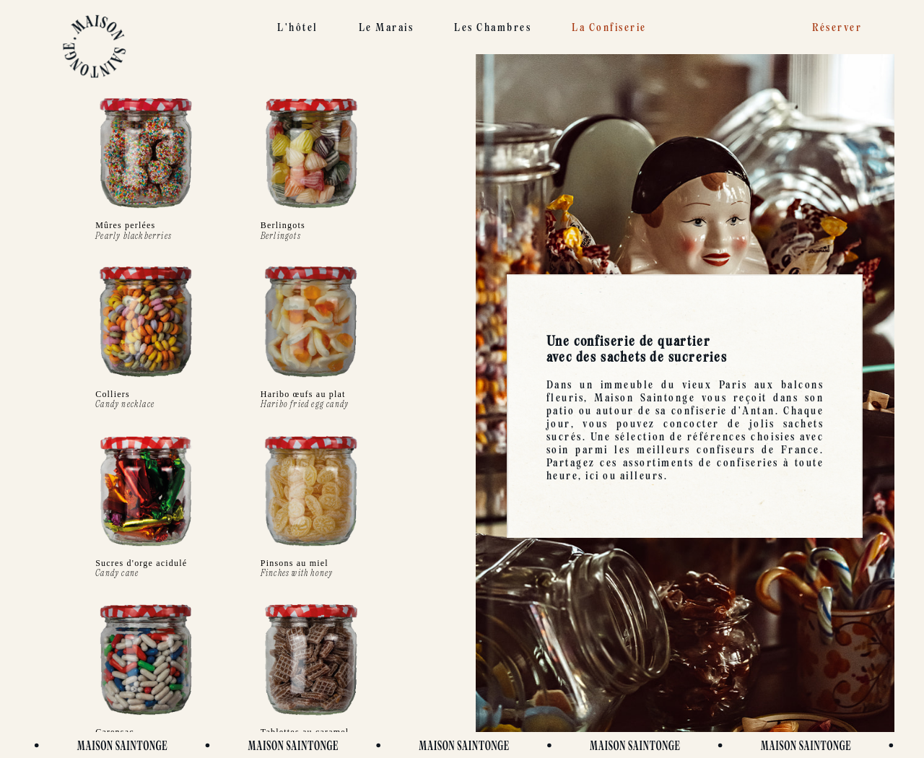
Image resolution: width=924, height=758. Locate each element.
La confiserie (609, 27)
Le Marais (386, 27)
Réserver (837, 27)
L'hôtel (297, 27)
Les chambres (492, 27)
